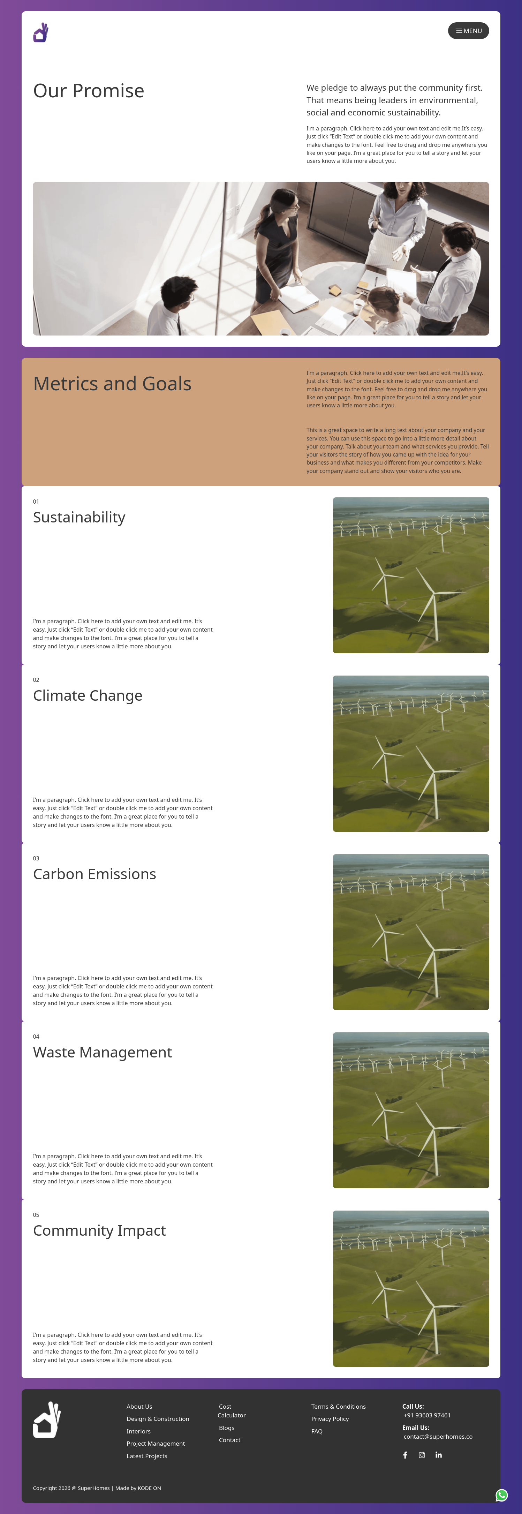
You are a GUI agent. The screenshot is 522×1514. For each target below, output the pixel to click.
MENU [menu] (468, 31)
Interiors (139, 1431)
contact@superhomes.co (438, 1436)
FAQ (317, 1431)
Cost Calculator (232, 1410)
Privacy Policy (330, 1419)
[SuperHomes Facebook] (405, 1455)
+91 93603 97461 (427, 1415)
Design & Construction (158, 1419)
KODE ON (149, 1487)
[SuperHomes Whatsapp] (503, 1495)
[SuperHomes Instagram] (422, 1455)
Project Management (156, 1443)
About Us (139, 1406)
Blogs (226, 1428)
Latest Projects (147, 1456)
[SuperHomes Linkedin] (438, 1455)
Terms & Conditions (338, 1406)
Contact (230, 1440)
